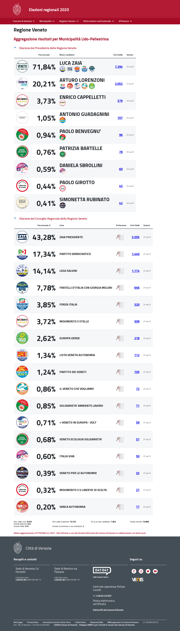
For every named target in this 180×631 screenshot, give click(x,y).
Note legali (18, 622)
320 (136, 304)
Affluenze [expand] (124, 21)
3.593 (135, 237)
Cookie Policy (80, 622)
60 (121, 169)
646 (136, 287)
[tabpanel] (75, 133)
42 (121, 203)
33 (137, 473)
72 (137, 388)
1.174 (135, 270)
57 (137, 439)
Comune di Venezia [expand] (22, 21)
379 (120, 100)
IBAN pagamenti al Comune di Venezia (122, 622)
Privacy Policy (32, 622)
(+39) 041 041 (21, 579)
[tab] (75, 47)
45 (121, 186)
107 (120, 117)
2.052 (119, 83)
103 (136, 372)
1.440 (135, 254)
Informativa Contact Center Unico (57, 622)
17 (137, 506)
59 (137, 422)
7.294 (119, 66)
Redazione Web (96, 622)
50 (137, 456)
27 (137, 490)
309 (136, 321)
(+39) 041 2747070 (103, 595)
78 (121, 152)
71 (137, 405)
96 (121, 134)
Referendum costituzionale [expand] (97, 21)
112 (136, 355)
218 (136, 338)
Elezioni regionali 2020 (49, 10)
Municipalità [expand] (45, 21)
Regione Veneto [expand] (67, 21)
